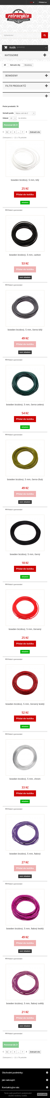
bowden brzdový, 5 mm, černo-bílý (25, 329)
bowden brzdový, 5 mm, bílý (25, 180)
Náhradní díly (15, 65)
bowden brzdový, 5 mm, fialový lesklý (25, 928)
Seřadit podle (8, 113)
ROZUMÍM (42, 1094)
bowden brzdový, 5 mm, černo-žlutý (25, 479)
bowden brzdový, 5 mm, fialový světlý (25, 1003)
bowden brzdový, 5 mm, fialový (25, 853)
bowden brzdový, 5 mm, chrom (24, 779)
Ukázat (5, 118)
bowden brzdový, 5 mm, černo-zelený (25, 404)
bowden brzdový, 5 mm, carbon (25, 255)
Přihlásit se (43, 2)
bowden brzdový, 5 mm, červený (25, 629)
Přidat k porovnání (14, 210)
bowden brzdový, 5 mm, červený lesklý (25, 704)
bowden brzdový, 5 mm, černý (25, 554)
